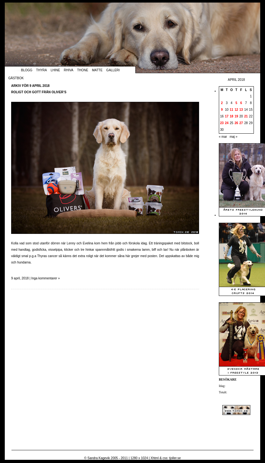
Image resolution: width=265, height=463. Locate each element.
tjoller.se (175, 458)
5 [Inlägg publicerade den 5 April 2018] (236, 103)
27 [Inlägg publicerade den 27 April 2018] (241, 123)
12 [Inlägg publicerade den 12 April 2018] (236, 109)
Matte (97, 70)
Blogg (26, 70)
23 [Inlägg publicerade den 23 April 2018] (222, 123)
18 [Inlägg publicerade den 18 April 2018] (231, 116)
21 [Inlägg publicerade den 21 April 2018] (246, 116)
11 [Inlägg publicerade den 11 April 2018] (231, 109)
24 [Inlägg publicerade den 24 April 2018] (226, 123)
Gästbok (16, 78)
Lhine (55, 70)
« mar (223, 136)
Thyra (41, 70)
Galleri (113, 70)
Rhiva (68, 70)
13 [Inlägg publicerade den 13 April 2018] (241, 109)
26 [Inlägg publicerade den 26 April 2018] (236, 123)
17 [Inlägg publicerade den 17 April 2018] (226, 116)
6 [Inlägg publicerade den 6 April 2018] (241, 103)
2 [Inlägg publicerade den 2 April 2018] (222, 103)
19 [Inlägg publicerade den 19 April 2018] (236, 116)
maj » (233, 136)
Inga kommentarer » (45, 278)
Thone (82, 70)
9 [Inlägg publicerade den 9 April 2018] (222, 109)
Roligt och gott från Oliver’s (38, 92)
